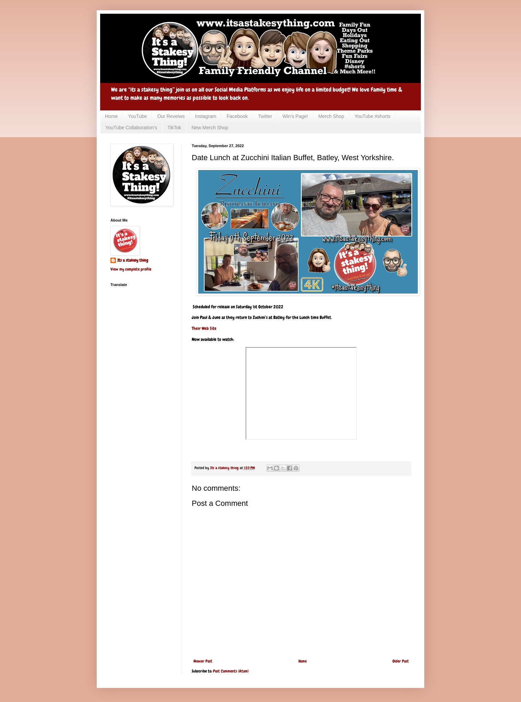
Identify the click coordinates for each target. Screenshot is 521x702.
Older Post (400, 661)
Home (111, 116)
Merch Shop (331, 116)
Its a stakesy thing (132, 260)
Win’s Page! (295, 116)
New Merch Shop (209, 127)
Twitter (265, 116)
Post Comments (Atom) (231, 671)
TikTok (174, 127)
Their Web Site (204, 328)
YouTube (137, 116)
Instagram (205, 116)
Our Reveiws (171, 116)
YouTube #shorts (372, 116)
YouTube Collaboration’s (131, 127)
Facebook (237, 116)
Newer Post (202, 661)
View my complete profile (130, 269)
